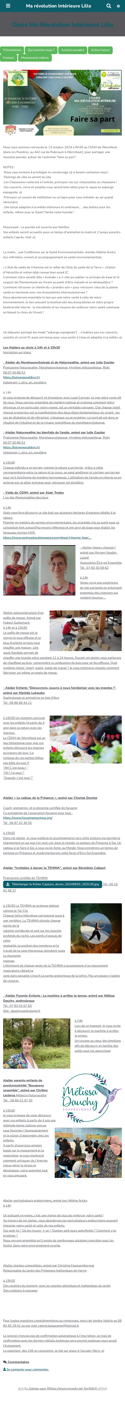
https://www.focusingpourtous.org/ (28, 818)
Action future (100, 50)
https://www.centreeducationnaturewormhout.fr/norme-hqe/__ (47, 538)
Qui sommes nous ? (41, 50)
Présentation (12, 50)
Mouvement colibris (35, 58)
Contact (8, 58)
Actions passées (72, 50)
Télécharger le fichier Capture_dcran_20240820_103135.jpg (52, 884)
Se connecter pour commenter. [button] (26, 1369)
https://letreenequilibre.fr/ (21, 377)
